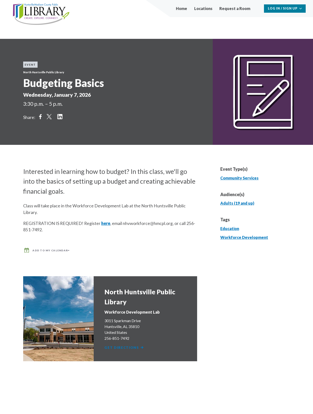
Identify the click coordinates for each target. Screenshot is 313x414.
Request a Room (234, 8)
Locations (203, 8)
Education (229, 228)
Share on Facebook (40, 116)
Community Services (239, 178)
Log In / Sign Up (283, 8)
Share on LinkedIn (60, 116)
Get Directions (124, 346)
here (105, 223)
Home (181, 8)
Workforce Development (244, 237)
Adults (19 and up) (237, 203)
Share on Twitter (49, 116)
